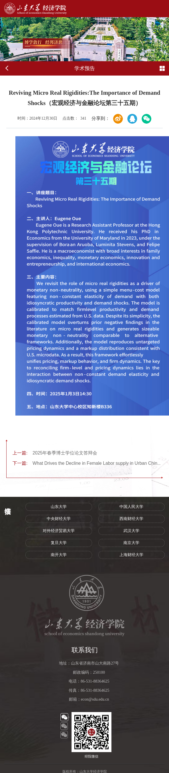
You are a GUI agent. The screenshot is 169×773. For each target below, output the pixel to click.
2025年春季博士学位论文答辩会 (55, 452)
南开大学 (59, 555)
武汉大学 (131, 531)
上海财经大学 (131, 555)
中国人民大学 (131, 507)
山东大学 (59, 507)
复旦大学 (59, 543)
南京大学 (131, 543)
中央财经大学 (59, 519)
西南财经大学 (131, 519)
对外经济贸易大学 (59, 531)
